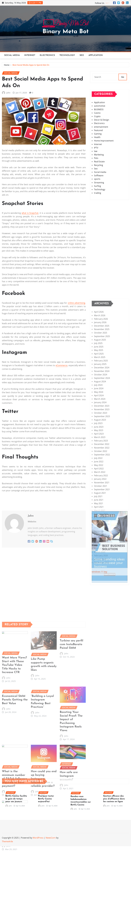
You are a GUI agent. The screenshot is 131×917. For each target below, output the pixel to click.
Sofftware (98, 219)
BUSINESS (98, 153)
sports (97, 222)
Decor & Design (101, 163)
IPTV (96, 191)
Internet (29, 55)
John (8, 259)
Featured (98, 173)
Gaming (98, 177)
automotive (99, 149)
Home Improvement (104, 184)
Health (97, 180)
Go (122, 81)
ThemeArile (7, 841)
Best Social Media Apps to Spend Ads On (31, 66)
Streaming (99, 226)
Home (6, 66)
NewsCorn (51, 837)
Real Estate (99, 205)
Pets (96, 201)
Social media (12, 55)
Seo (82, 55)
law (95, 194)
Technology (67, 55)
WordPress (38, 837)
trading (97, 236)
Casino (97, 156)
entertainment (101, 170)
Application (96, 55)
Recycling (98, 208)
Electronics (47, 55)
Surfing (97, 229)
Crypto (97, 160)
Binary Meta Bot (65, 32)
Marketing (99, 198)
